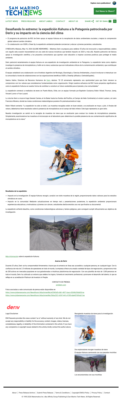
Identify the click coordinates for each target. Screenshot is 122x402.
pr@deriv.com (61, 285)
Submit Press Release (45, 393)
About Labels (45, 21)
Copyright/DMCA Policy (80, 393)
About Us (73, 21)
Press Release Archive (27, 393)
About (14, 393)
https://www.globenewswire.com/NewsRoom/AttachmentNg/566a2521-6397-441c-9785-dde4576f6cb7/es (45, 295)
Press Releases (28, 21)
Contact (60, 21)
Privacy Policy (97, 393)
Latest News (12, 21)
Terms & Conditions (62, 393)
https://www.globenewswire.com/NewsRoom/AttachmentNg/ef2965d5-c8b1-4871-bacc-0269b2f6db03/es (45, 292)
